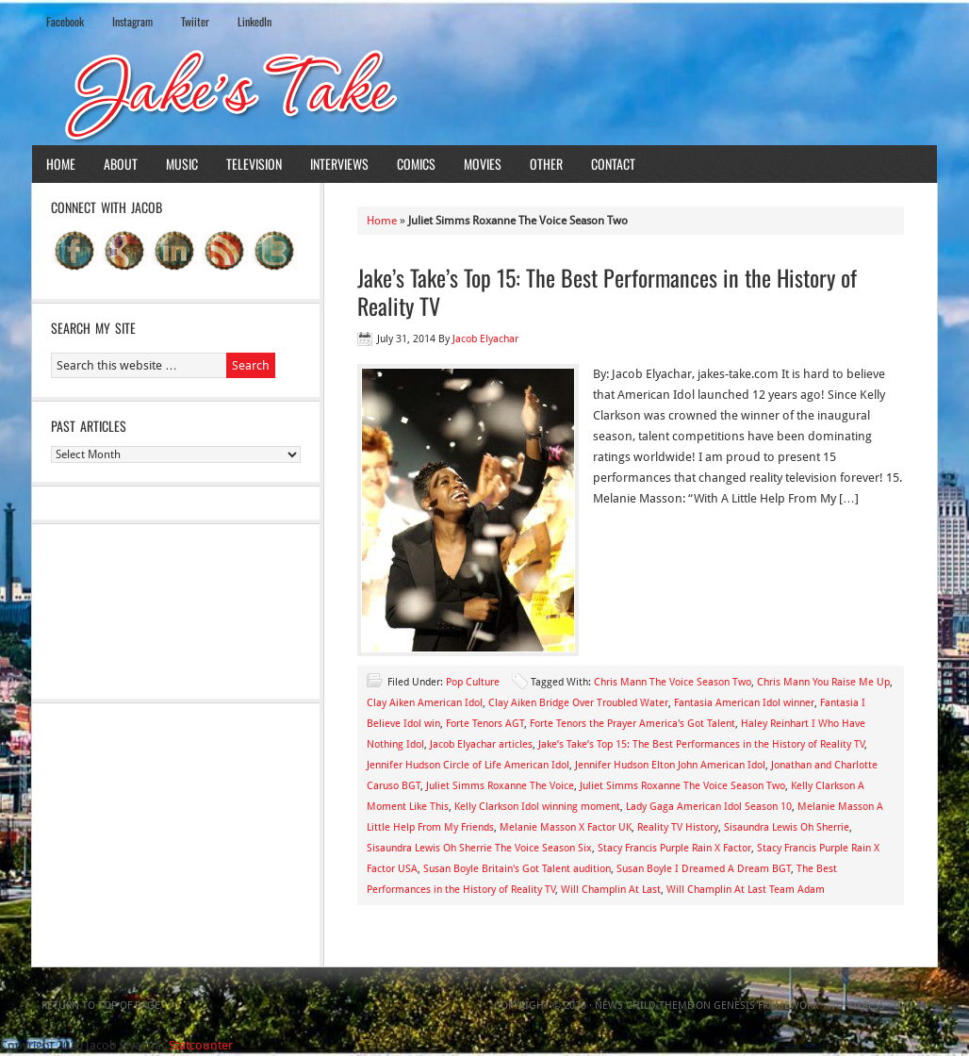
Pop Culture (473, 682)
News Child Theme (644, 1005)
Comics (416, 163)
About (121, 163)
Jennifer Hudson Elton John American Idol (670, 765)
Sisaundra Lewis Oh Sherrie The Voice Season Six (479, 848)
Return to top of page (100, 1005)
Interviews (339, 163)
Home (60, 163)
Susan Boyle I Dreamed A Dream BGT (703, 869)
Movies (482, 163)
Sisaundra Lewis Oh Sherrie (786, 827)
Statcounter (201, 1045)
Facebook (65, 21)
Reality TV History (677, 827)
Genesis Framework (766, 1005)
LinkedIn (254, 21)
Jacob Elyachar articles (481, 744)
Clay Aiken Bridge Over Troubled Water (578, 703)
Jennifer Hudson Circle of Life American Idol (468, 765)
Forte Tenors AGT (485, 724)
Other (546, 163)
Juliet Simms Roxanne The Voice (500, 786)
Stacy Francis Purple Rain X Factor (674, 848)
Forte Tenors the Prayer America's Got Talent (632, 724)
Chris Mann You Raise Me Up (823, 682)
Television (254, 163)
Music (182, 163)
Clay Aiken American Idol (425, 703)
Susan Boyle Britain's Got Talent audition (517, 869)
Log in (911, 1005)
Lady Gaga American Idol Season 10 (709, 806)
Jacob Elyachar (485, 339)
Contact (613, 163)
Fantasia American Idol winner (744, 703)
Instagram (132, 21)
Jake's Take (484, 93)
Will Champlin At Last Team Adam (745, 889)
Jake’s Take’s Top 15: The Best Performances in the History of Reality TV (607, 291)
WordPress (856, 1005)
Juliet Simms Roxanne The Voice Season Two (682, 786)
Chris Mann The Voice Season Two (672, 682)
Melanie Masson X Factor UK (566, 827)
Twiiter (195, 21)
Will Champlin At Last (611, 889)
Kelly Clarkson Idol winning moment (537, 806)
